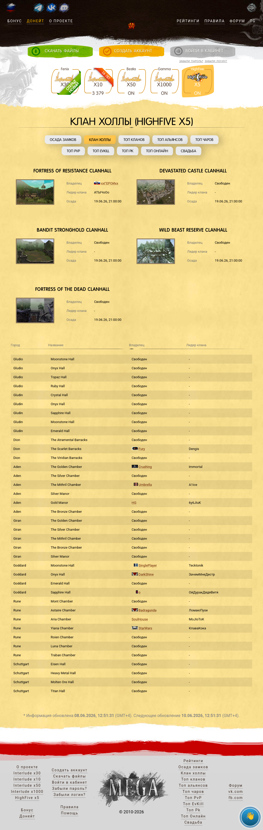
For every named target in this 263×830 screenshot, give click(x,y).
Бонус (14, 21)
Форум (237, 21)
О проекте (61, 21)
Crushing (145, 467)
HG (134, 503)
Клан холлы (100, 140)
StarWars (145, 628)
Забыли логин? (216, 61)
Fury (142, 449)
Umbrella (145, 485)
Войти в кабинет (69, 782)
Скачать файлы (69, 776)
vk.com (235, 792)
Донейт (35, 21)
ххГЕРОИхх (109, 183)
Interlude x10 (27, 779)
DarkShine (146, 574)
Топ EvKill (101, 151)
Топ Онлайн (157, 151)
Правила (214, 21)
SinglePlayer (148, 565)
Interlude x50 (27, 785)
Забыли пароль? (191, 61)
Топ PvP (73, 151)
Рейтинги (188, 21)
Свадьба (188, 151)
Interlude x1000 (27, 792)
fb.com (236, 798)
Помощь (69, 813)
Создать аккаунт (70, 770)
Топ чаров (204, 140)
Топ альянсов (170, 140)
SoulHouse (140, 619)
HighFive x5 (27, 798)
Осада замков (63, 140)
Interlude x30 (27, 773)
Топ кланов (134, 140)
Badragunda (148, 610)
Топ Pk (127, 151)
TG (253, 21)
